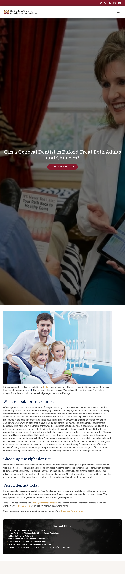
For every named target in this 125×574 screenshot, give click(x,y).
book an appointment (62, 167)
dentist (45, 387)
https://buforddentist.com (44, 503)
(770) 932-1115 (22, 506)
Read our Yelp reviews (72, 511)
